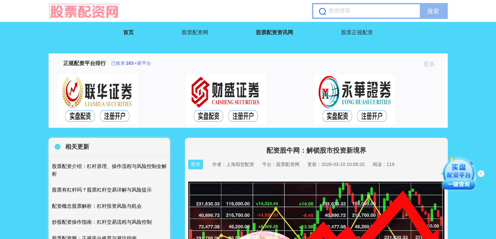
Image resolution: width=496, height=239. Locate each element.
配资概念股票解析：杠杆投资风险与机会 (97, 206)
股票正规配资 (357, 32)
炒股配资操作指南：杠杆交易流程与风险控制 (102, 222)
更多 (432, 64)
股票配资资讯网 (274, 32)
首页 (128, 32)
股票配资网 (195, 32)
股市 (195, 164)
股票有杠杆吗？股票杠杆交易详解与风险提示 (102, 190)
